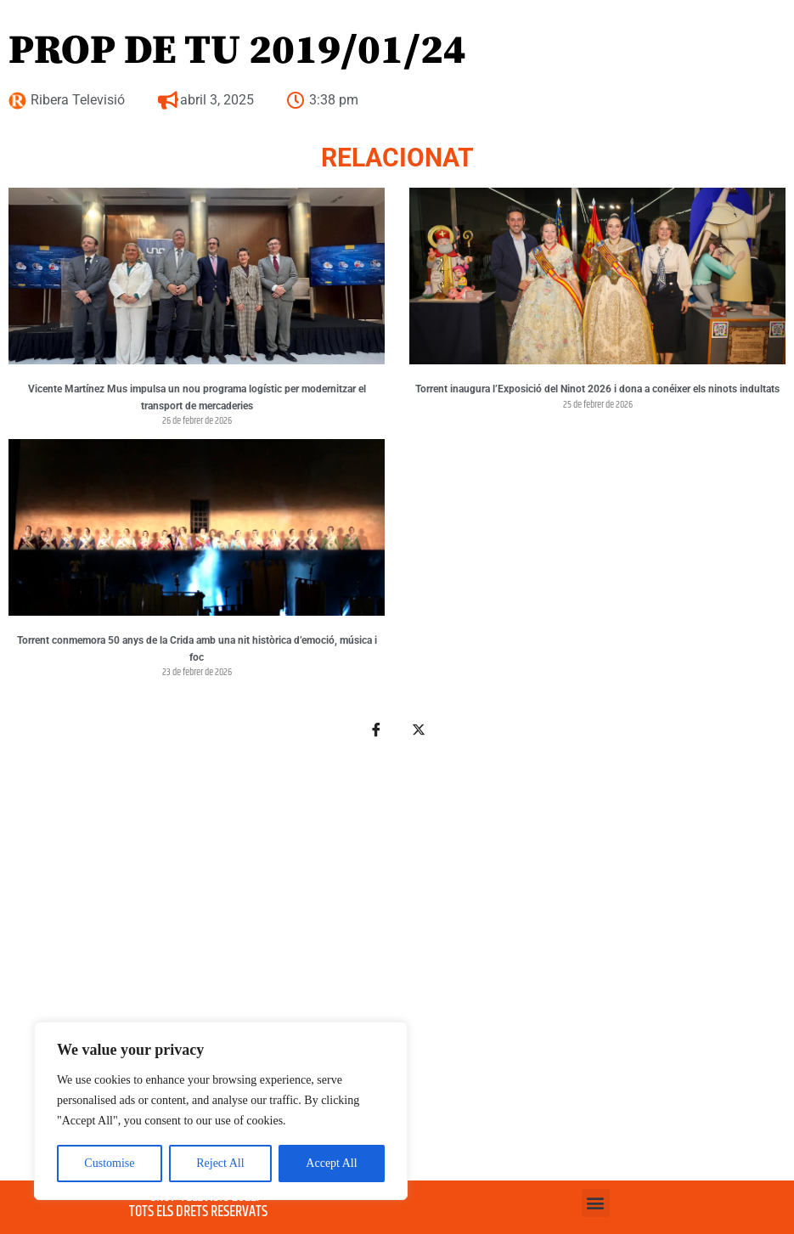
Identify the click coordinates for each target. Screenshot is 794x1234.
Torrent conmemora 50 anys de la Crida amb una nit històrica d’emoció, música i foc (197, 648)
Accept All (331, 1163)
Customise (109, 1163)
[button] (596, 1203)
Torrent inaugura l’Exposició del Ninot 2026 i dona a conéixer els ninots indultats (597, 389)
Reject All (220, 1163)
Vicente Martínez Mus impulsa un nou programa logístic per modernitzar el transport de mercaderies (197, 397)
